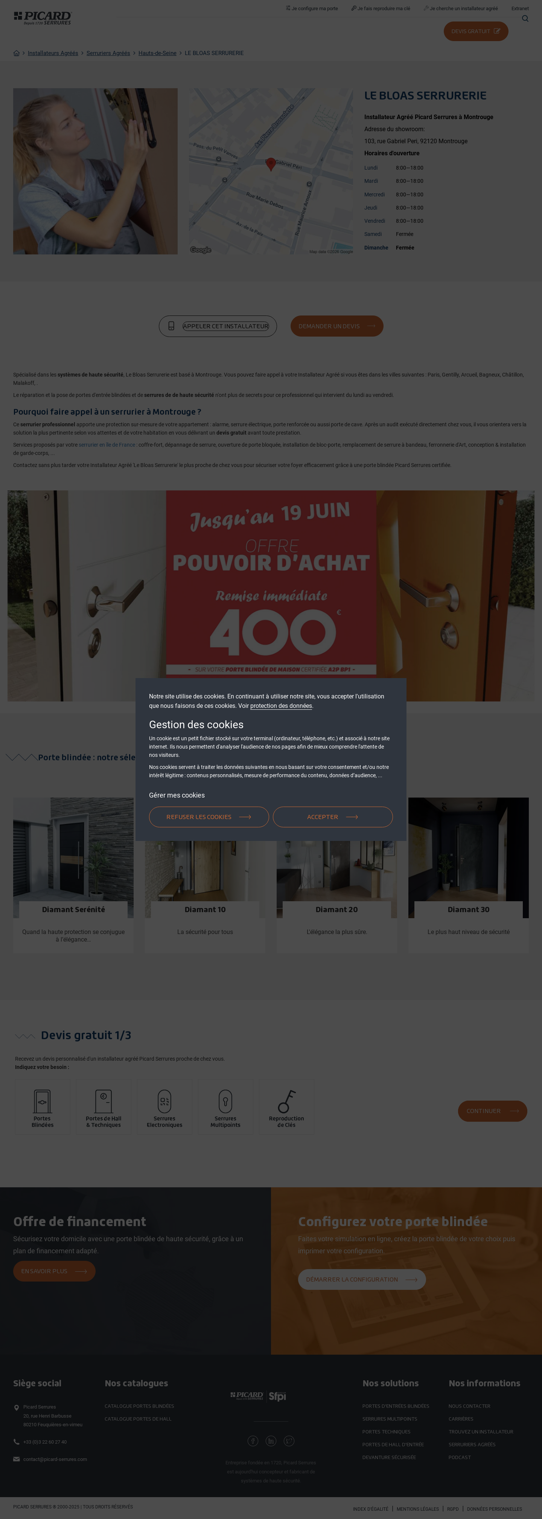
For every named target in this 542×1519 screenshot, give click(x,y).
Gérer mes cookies (177, 795)
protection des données (281, 705)
